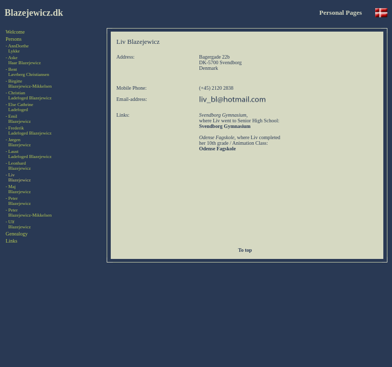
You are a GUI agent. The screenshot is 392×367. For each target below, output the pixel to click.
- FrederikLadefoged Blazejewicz (29, 130)
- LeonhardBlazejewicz (18, 166)
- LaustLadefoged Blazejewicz (29, 154)
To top (247, 250)
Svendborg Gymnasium (225, 126)
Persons (13, 39)
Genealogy (17, 234)
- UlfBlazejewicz (18, 224)
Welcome (15, 32)
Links (11, 241)
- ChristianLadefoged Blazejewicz (29, 95)
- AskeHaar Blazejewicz (23, 60)
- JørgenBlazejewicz (18, 142)
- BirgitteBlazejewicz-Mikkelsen (29, 83)
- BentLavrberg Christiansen (27, 72)
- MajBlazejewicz (18, 189)
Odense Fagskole (217, 148)
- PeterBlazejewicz (18, 201)
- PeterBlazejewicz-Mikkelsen (29, 212)
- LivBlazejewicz (18, 177)
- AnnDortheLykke (17, 48)
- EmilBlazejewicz (18, 119)
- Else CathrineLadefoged (19, 107)
